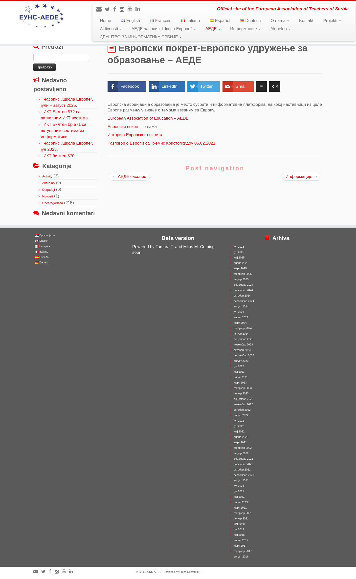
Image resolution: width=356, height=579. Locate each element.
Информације (245, 28)
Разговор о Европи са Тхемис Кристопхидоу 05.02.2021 (161, 143)
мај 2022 (239, 431)
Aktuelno (280, 28)
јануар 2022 (241, 453)
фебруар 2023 (243, 387)
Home (105, 20)
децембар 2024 (243, 284)
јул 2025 (239, 246)
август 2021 (241, 480)
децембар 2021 (243, 458)
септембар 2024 (244, 301)
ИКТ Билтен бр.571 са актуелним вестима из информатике (63, 130)
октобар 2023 (242, 349)
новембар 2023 (243, 344)
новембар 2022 (243, 404)
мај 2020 (239, 523)
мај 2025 (239, 257)
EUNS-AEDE (153, 571)
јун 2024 (239, 311)
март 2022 (240, 442)
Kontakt (306, 20)
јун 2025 (239, 252)
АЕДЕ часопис (129, 176)
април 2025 (241, 262)
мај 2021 (239, 496)
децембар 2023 (243, 339)
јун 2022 (239, 426)
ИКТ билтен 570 (58, 155)
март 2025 (240, 268)
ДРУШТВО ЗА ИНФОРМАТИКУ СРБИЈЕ (140, 37)
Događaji (48, 190)
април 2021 (241, 502)
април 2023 (241, 377)
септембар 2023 (244, 355)
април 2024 (241, 317)
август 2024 (241, 306)
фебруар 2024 (243, 328)
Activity (47, 176)
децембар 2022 (243, 398)
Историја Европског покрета (135, 134)
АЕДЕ (212, 28)
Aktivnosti (110, 28)
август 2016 (241, 556)
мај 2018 (239, 534)
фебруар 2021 (243, 513)
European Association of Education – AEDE (148, 118)
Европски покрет (124, 126)
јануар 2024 (241, 333)
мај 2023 (239, 371)
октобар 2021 (242, 469)
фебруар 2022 (243, 447)
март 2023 (240, 382)
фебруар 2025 (243, 273)
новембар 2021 (243, 464)
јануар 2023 (241, 393)
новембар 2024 (243, 290)
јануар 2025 (241, 279)
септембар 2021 (244, 474)
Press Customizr (189, 571)
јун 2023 (239, 366)
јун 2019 (239, 529)
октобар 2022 (242, 409)
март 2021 (240, 507)
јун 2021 (239, 491)
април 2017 (241, 540)
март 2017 (240, 545)
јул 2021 (239, 485)
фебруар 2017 (243, 551)
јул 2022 (239, 420)
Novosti (47, 196)
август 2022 (241, 415)
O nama (280, 20)
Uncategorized (52, 203)
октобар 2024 (242, 295)
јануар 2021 (241, 518)
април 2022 (241, 436)
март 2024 (240, 322)
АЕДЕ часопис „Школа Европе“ (164, 28)
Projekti (332, 20)
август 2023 (241, 360)
